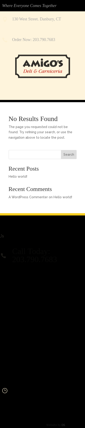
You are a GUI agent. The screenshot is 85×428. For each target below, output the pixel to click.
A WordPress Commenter (28, 197)
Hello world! (18, 176)
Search (68, 154)
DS (59, 425)
